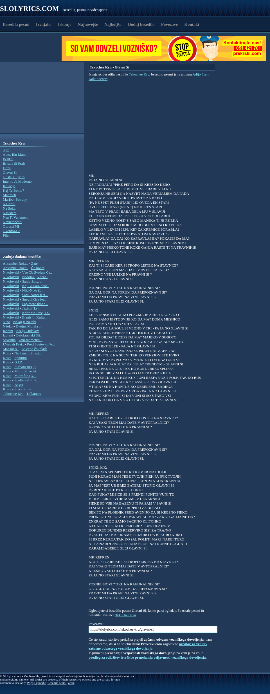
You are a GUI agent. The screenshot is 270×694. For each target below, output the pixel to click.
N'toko (8, 326)
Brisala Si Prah (14, 163)
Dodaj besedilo (141, 24)
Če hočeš (37, 268)
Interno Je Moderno (17, 181)
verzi (71, 682)
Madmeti (9, 195)
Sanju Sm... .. (32, 281)
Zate (34, 263)
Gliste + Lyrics (13, 177)
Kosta (7, 353)
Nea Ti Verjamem (15, 217)
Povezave (169, 24)
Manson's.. (11, 349)
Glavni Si (10, 172)
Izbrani (8, 331)
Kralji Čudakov (27, 331)
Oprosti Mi (11, 226)
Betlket (8, 159)
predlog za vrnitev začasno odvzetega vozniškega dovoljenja (148, 646)
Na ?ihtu (9, 204)
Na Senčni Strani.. (27, 353)
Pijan (6, 235)
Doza (6, 168)
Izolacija (9, 186)
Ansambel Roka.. (15, 263)
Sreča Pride (22, 389)
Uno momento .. (30, 340)
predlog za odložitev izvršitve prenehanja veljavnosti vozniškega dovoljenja (147, 657)
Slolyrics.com (29, 8)
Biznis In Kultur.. (35, 317)
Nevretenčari (12, 222)
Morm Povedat (25, 371)
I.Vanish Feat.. (13, 344)
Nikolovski (11, 272)
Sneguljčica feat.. (35, 299)
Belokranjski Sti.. (29, 335)
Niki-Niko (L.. (32, 290)
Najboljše (113, 24)
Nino (6, 322)
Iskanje (64, 24)
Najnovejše (88, 24)
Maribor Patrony (15, 199)
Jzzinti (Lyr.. (31, 308)
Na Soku (9, 208)
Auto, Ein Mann (14, 154)
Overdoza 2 (11, 231)
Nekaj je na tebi (24, 322)
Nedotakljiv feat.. (35, 277)
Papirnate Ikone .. (35, 304)
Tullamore (34, 393)
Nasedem (9, 213)
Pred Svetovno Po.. (41, 344)
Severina (9, 340)
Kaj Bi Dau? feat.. (35, 286)
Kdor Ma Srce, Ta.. (36, 313)
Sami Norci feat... (35, 295)
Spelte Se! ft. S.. (26, 380)
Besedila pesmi (16, 24)
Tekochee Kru (13, 393)
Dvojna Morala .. (28, 326)
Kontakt (191, 24)
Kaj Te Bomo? (13, 190)
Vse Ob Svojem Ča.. (37, 272)
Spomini (20, 358)
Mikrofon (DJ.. (25, 376)
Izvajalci (43, 24)
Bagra (18, 384)
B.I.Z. (18, 362)
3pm (6, 150)
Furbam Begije (25, 367)
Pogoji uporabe (36, 682)
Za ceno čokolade (35, 349)
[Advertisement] (32, 48)
